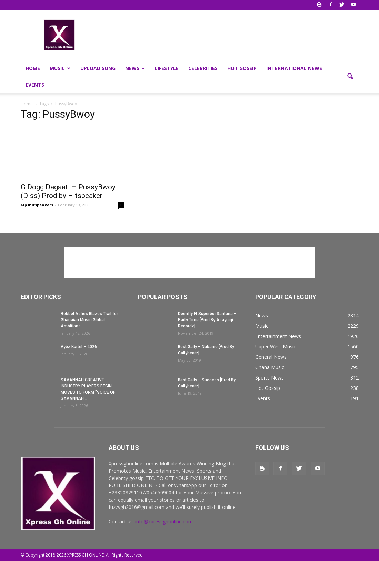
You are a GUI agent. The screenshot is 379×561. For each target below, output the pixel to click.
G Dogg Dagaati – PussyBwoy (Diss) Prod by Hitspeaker (68, 191)
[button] (350, 76)
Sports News (269, 377)
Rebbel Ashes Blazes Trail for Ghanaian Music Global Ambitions (89, 319)
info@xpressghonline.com (164, 521)
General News (271, 357)
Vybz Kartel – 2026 (79, 346)
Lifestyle (167, 68)
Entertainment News (278, 336)
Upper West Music (275, 346)
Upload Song (98, 68)
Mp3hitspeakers (37, 204)
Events (35, 84)
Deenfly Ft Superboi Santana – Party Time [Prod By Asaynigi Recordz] (207, 319)
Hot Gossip (242, 68)
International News (294, 68)
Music (60, 68)
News (135, 68)
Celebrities (203, 68)
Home (33, 68)
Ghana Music (269, 367)
